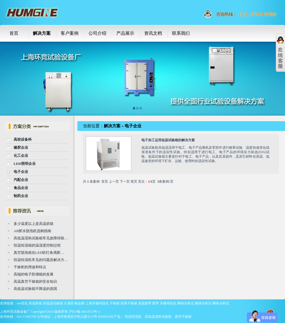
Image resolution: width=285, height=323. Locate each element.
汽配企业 (21, 180)
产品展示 (125, 33)
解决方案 (42, 33)
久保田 (69, 303)
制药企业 (21, 196)
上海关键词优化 (97, 303)
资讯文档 (153, 33)
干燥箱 (115, 303)
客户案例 (69, 33)
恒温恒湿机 (133, 317)
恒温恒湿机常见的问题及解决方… (41, 260)
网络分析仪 (185, 303)
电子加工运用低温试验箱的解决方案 (168, 140)
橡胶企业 (21, 147)
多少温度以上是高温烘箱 (33, 224)
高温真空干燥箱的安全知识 (35, 281)
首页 (13, 33)
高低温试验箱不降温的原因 (35, 289)
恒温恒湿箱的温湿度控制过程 (37, 245)
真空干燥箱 (183, 317)
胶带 (155, 303)
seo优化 (22, 303)
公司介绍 (97, 33)
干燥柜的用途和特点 (30, 267)
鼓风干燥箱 (129, 303)
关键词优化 (168, 303)
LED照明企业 (25, 164)
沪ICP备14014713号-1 (84, 312)
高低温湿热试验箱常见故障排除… (41, 238)
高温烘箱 (35, 303)
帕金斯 (80, 303)
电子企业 (21, 172)
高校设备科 (23, 139)
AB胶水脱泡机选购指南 (32, 231)
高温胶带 (144, 303)
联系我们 (181, 33)
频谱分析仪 (203, 303)
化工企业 (21, 155)
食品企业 (21, 188)
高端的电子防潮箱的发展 (33, 274)
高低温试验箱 (53, 303)
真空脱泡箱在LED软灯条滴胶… (39, 252)
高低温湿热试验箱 (158, 317)
